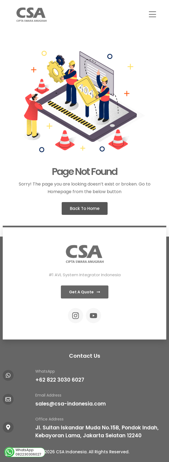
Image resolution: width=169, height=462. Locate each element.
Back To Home (84, 208)
